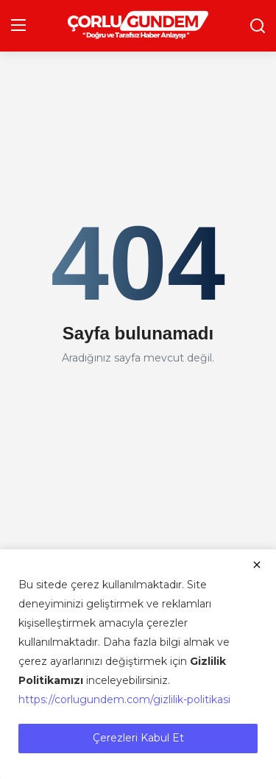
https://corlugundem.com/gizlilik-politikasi (124, 699)
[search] (257, 26)
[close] (257, 565)
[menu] (18, 26)
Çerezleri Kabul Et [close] (138, 737)
